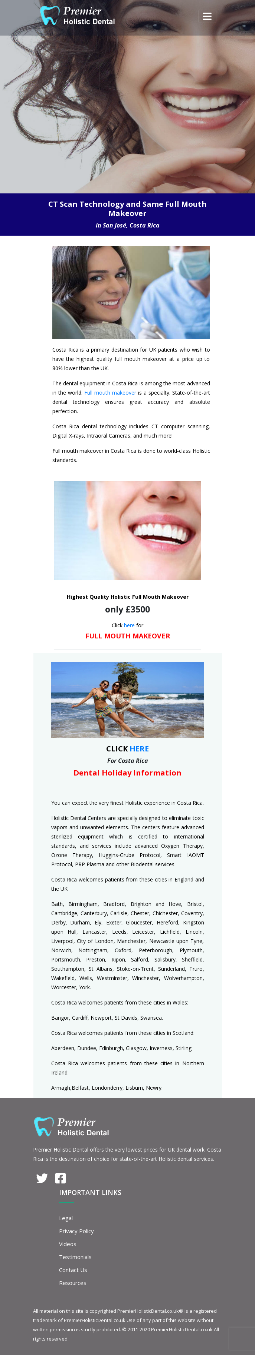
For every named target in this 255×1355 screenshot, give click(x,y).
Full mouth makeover (110, 392)
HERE (139, 749)
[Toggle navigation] (207, 16)
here (129, 625)
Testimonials (75, 1257)
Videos (67, 1244)
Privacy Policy (76, 1231)
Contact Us (73, 1269)
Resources (72, 1282)
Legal (66, 1218)
